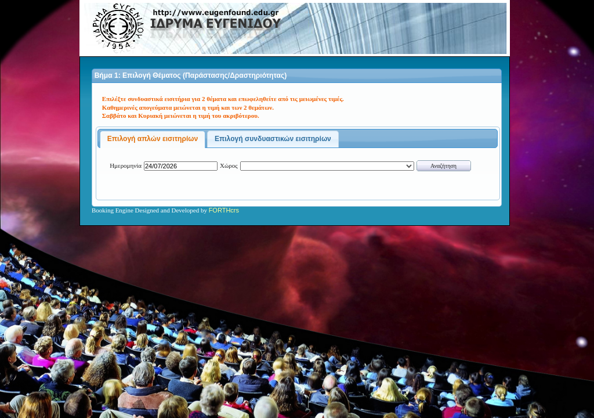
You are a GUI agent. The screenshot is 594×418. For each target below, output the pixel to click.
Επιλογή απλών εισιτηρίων (152, 139)
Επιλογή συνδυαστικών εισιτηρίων (273, 139)
